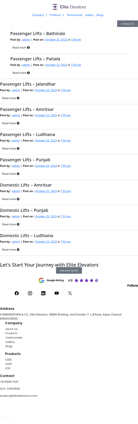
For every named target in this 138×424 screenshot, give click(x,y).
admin (26, 39)
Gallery (89, 15)
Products (57, 15)
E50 (7, 368)
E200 (8, 364)
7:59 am (76, 39)
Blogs (100, 15)
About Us (11, 329)
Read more (21, 47)
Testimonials (74, 15)
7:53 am (66, 191)
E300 (8, 360)
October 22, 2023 (56, 39)
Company (39, 15)
